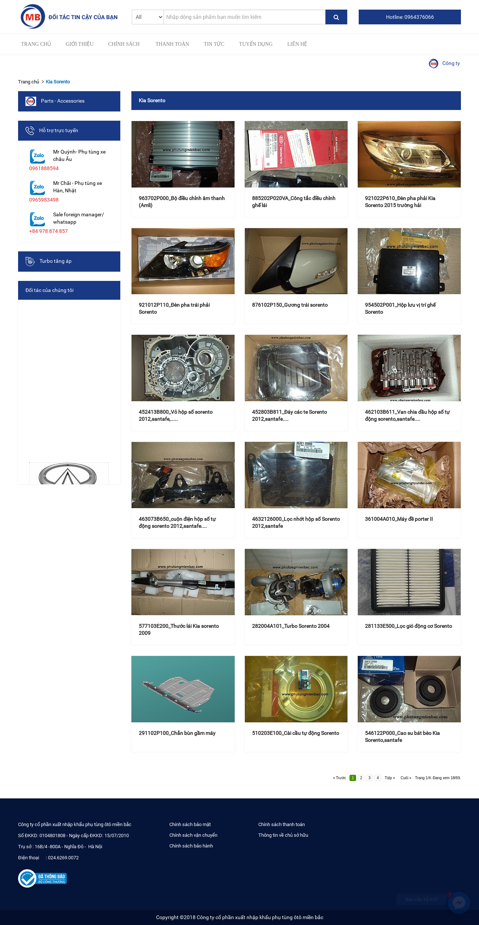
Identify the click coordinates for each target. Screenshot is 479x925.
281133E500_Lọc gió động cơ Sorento (408, 626)
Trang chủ (36, 44)
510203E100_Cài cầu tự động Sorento (295, 733)
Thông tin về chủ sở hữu (283, 835)
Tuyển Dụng (256, 44)
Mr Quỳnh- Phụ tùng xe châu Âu (79, 155)
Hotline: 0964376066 (410, 17)
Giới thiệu (79, 44)
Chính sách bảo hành (191, 846)
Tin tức (214, 44)
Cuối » (405, 778)
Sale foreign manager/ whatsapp (78, 218)
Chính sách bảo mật (190, 824)
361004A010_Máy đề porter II (399, 519)
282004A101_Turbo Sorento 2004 (291, 626)
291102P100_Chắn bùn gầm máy (177, 733)
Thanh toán (172, 44)
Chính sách (123, 44)
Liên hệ (297, 44)
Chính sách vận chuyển (193, 835)
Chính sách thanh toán (281, 824)
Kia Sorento (58, 82)
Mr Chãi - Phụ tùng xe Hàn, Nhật (77, 186)
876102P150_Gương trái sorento (290, 305)
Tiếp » (390, 778)
